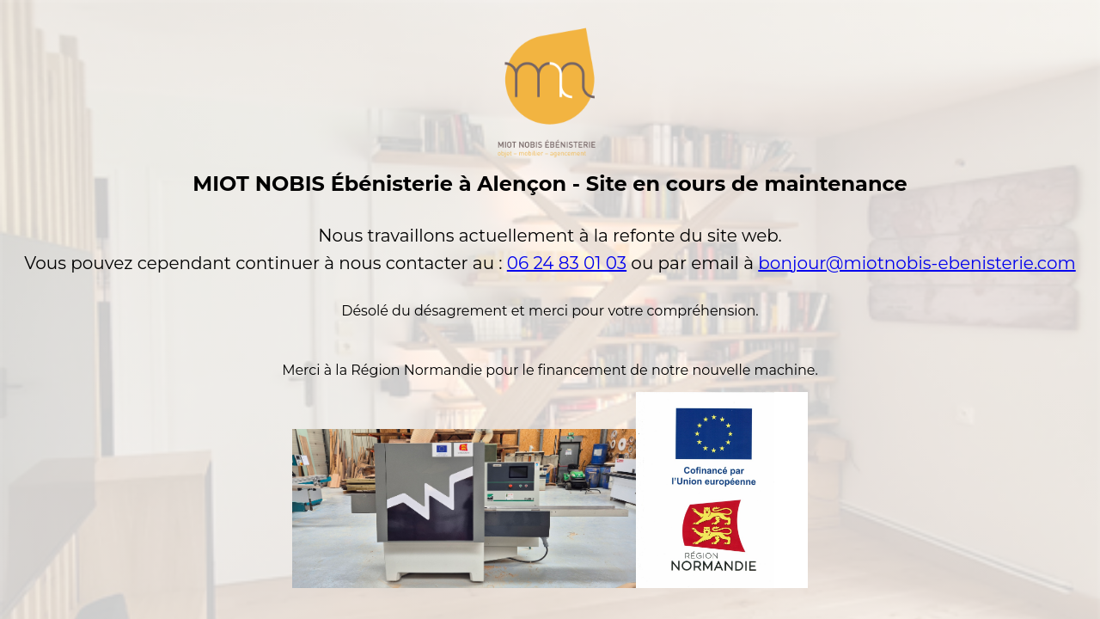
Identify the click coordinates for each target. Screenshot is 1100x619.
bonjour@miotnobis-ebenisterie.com (916, 263)
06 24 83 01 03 (566, 263)
